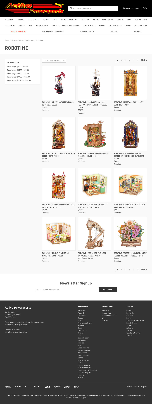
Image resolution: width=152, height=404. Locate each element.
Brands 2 (137, 32)
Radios (102, 26)
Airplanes (9, 20)
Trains (128, 26)
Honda (128, 318)
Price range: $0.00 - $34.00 (17, 67)
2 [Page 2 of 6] (121, 60)
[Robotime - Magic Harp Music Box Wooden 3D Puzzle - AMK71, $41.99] (94, 233)
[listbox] (58, 60)
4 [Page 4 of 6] (129, 60)
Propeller (85, 20)
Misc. (55, 20)
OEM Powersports (87, 32)
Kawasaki (130, 313)
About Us (105, 310)
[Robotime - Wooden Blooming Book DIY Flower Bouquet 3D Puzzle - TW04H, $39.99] (130, 233)
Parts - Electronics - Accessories (65, 26)
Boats (95, 20)
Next (144, 60)
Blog (103, 318)
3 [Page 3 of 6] (125, 60)
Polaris (129, 310)
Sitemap (105, 320)
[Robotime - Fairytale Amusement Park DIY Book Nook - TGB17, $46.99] (59, 185)
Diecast (46, 20)
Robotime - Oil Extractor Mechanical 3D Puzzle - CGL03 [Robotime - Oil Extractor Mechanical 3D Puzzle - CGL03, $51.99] (58, 103)
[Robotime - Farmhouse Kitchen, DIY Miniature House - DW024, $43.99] (94, 185)
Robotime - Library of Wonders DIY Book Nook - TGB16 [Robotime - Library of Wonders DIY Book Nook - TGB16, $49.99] (128, 103)
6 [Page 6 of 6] (137, 60)
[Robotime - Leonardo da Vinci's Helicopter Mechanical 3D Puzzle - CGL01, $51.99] (94, 82)
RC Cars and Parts (18, 32)
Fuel (129, 20)
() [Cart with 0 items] (145, 8)
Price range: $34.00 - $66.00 (18, 70)
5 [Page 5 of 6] (133, 60)
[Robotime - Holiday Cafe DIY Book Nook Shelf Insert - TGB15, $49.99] (59, 133)
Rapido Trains (131, 323)
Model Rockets (42, 26)
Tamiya (129, 330)
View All (129, 335)
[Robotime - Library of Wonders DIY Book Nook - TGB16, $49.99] (130, 82)
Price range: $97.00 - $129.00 (18, 77)
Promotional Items (69, 20)
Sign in (127, 8)
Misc (30, 26)
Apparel (20, 20)
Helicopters (10, 26)
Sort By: (46, 60)
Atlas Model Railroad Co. (135, 320)
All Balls (129, 325)
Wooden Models (141, 26)
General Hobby (141, 20)
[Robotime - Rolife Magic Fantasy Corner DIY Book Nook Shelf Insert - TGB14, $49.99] (130, 133)
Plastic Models (89, 26)
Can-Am (129, 315)
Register (136, 8)
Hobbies (22, 26)
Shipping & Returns (109, 315)
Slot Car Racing (115, 26)
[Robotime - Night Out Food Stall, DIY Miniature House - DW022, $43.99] (130, 185)
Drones (120, 20)
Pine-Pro (114, 32)
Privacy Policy (107, 313)
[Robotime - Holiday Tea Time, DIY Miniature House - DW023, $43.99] (59, 233)
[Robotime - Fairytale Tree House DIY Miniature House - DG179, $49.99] (94, 133)
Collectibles (33, 20)
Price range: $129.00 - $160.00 (19, 80)
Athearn (129, 328)
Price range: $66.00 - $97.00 (18, 74)
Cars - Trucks (107, 20)
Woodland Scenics (133, 333)
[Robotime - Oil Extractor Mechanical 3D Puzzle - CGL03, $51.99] (59, 82)
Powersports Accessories (52, 32)
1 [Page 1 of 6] (117, 60)
